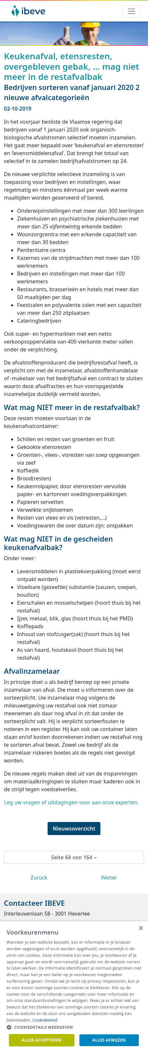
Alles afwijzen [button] (109, 1040)
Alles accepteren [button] (42, 1040)
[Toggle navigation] (131, 11)
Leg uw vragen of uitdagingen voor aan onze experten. (71, 802)
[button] (74, 1027)
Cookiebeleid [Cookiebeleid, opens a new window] (44, 1020)
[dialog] (74, 987)
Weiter (109, 877)
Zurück (39, 877)
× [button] (140, 928)
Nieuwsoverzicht (74, 828)
